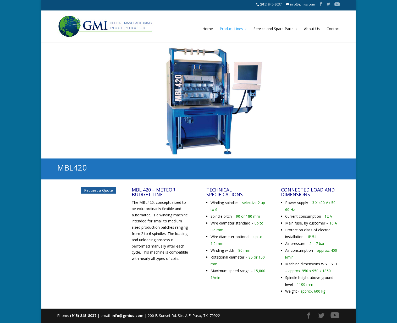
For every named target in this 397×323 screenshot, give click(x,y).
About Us (312, 28)
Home (207, 28)
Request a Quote (98, 190)
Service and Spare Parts (273, 28)
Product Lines (231, 28)
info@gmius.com (128, 315)
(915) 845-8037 (271, 4)
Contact (333, 28)
